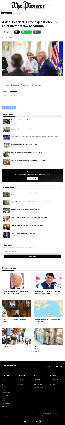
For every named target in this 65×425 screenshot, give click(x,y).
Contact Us (16, 413)
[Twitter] (32, 421)
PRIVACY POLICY (38, 384)
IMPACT (4, 398)
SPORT (4, 387)
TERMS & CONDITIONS (40, 387)
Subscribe (32, 256)
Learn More (32, 178)
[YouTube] (36, 421)
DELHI (19, 382)
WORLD (4, 384)
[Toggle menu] (5, 5)
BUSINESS (5, 382)
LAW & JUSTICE (6, 403)
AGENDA (4, 406)
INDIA (3, 379)
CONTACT (52, 384)
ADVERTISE (53, 382)
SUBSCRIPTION (54, 379)
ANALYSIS (20, 384)
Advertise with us (25, 413)
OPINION (20, 379)
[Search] (59, 6)
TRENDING (5, 395)
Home (3, 413)
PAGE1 (4, 401)
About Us (9, 413)
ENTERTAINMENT (7, 392)
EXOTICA (36, 382)
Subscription (5, 416)
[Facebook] (25, 421)
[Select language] (52, 5)
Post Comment (9, 108)
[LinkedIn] (40, 421)
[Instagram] (28, 421)
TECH (3, 390)
